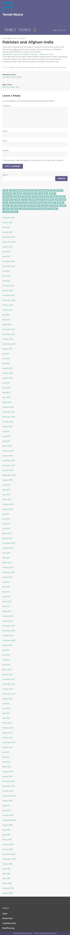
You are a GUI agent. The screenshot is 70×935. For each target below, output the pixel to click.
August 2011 (7, 747)
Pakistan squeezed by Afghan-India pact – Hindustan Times (29, 54)
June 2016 (6, 553)
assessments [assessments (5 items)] (32, 190)
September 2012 (9, 694)
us (51, 67)
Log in (4, 913)
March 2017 (7, 533)
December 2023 (8, 261)
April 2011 (6, 762)
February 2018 (8, 504)
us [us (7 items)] (16, 212)
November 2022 (8, 300)
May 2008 (6, 873)
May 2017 (6, 524)
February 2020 (8, 407)
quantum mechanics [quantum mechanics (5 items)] (31, 206)
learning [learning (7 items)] (50, 200)
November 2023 (8, 266)
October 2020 (7, 373)
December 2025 (8, 217)
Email (5, 141)
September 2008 (9, 859)
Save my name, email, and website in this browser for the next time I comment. (33, 160)
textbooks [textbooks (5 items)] (53, 209)
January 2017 (7, 538)
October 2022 (7, 305)
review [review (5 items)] (62, 206)
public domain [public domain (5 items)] (16, 206)
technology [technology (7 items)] (42, 209)
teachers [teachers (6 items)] (31, 209)
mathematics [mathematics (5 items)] (15, 203)
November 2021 (8, 334)
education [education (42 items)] (26, 197)
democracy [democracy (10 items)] (8, 197)
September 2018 (9, 475)
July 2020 (5, 383)
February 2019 (8, 451)
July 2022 (5, 315)
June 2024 (6, 251)
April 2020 (6, 397)
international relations (28, 67)
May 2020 (6, 392)
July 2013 (5, 650)
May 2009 (6, 830)
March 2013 (7, 669)
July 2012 (5, 703)
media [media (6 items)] (25, 203)
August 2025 (7, 222)
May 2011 (6, 757)
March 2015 (7, 601)
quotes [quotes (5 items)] (45, 206)
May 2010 (6, 805)
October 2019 (7, 422)
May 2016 (6, 558)
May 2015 (6, 592)
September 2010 (9, 796)
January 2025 (7, 232)
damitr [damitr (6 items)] (52, 193)
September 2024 (9, 242)
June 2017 (6, 519)
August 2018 (7, 480)
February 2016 (8, 567)
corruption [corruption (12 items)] (43, 193)
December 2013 (8, 626)
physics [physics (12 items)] (52, 203)
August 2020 (7, 378)
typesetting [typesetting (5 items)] (8, 212)
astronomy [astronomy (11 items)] (44, 190)
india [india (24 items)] (17, 200)
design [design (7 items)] (17, 197)
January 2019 (7, 456)
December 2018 (8, 460)
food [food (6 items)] (46, 197)
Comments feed (9, 923)
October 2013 (7, 635)
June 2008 (6, 869)
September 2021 (9, 344)
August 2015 (7, 577)
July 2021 (5, 353)
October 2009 (7, 815)
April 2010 (6, 810)
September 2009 (9, 820)
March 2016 (7, 562)
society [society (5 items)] (22, 209)
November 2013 (8, 630)
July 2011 (5, 752)
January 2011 (7, 776)
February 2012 (8, 728)
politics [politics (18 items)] (60, 203)
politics (47, 67)
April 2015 (6, 596)
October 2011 (7, 737)
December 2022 (8, 295)
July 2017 (5, 514)
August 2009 (7, 825)
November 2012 (8, 684)
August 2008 (7, 864)
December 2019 (8, 412)
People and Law (35, 86)
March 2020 (7, 402)
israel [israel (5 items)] (24, 200)
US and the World (35, 75)
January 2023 (7, 290)
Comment (6, 106)
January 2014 (7, 621)
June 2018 (6, 485)
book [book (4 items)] (53, 190)
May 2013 (6, 660)
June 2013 (6, 655)
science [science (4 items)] (14, 209)
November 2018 (8, 465)
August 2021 (7, 349)
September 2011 (9, 742)
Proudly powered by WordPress (22, 933)
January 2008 (7, 893)
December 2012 (8, 679)
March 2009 (7, 839)
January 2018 (7, 509)
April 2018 (6, 494)
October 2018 (7, 470)
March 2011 (7, 767)
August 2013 (7, 645)
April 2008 (6, 878)
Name (5, 131)
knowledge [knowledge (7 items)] (33, 200)
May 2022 (6, 319)
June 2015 (6, 587)
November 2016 (8, 543)
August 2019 (7, 426)
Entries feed (7, 918)
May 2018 (6, 490)
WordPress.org (8, 928)
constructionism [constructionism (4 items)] (30, 193)
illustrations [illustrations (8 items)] (8, 200)
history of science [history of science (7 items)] (57, 197)
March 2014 (7, 611)
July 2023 (5, 271)
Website (5, 150)
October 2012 (7, 689)
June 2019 (6, 436)
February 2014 (8, 616)
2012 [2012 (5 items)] (5, 190)
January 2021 (7, 368)
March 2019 (7, 446)
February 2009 (8, 844)
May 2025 (6, 227)
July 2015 (5, 582)
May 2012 (6, 713)
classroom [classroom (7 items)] (7, 193)
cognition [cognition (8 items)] (17, 193)
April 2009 (6, 835)
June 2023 (6, 276)
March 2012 (7, 723)
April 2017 (6, 528)
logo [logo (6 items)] (5, 203)
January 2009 (7, 849)
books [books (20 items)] (60, 190)
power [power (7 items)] (6, 206)
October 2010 (7, 791)
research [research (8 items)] (54, 206)
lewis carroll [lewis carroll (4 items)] (60, 200)
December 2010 (8, 781)
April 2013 (6, 664)
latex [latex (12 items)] (42, 200)
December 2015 (8, 572)
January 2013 (7, 674)
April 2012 (6, 718)
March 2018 (7, 499)
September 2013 (9, 640)
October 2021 (7, 339)
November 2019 (8, 417)
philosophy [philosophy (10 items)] (42, 203)
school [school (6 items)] (6, 209)
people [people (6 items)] (32, 203)
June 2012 (6, 708)
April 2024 (6, 256)
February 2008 (8, 888)
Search (5, 175)
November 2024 (8, 237)
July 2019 (5, 431)
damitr (11, 67)
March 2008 (7, 883)
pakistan (40, 67)
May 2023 (6, 281)
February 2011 (8, 771)
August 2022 (7, 310)
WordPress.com (52, 933)
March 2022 (7, 324)
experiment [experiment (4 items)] (37, 197)
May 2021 (6, 363)
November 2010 (8, 786)
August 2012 (7, 699)
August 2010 (7, 801)
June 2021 (6, 358)
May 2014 (6, 606)
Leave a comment (59, 67)
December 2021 (8, 329)
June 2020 (6, 388)
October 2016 (7, 548)
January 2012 (7, 733)
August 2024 (7, 247)
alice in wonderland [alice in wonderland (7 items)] (17, 190)
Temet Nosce (12, 14)
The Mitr (22, 38)
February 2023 (8, 285)
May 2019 (6, 441)
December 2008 (8, 854)
